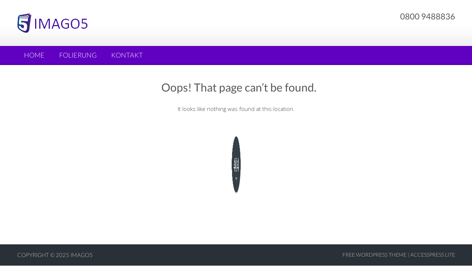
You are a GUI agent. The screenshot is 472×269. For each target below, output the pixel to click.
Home (34, 55)
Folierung (78, 55)
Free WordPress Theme (374, 254)
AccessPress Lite (432, 254)
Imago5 (81, 254)
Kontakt (127, 55)
